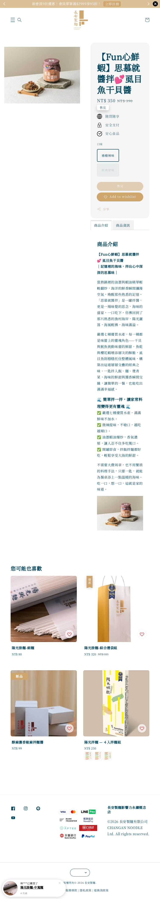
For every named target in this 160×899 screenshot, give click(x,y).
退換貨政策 (101, 890)
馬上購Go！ (112, 3)
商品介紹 (101, 225)
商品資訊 (123, 225)
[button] (12, 20)
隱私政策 (85, 890)
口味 (100, 144)
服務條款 (71, 890)
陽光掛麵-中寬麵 (31, 887)
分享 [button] (103, 209)
